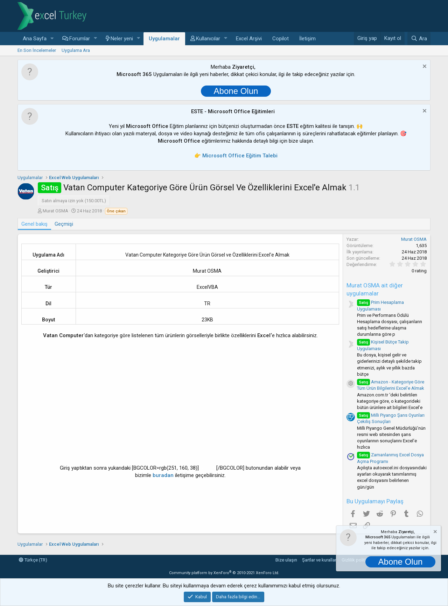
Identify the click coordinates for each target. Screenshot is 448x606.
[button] (52, 38)
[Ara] (418, 38)
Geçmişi (64, 224)
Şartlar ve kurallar (319, 560)
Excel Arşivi (249, 38)
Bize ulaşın (286, 560)
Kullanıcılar (208, 38)
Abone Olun (236, 91)
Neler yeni (122, 38)
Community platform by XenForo (224, 573)
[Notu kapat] (424, 67)
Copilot (280, 38)
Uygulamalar (164, 38)
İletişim (307, 38)
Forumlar (79, 38)
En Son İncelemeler (37, 50)
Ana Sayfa (35, 38)
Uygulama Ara (76, 50)
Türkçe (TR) (33, 560)
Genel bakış (34, 224)
